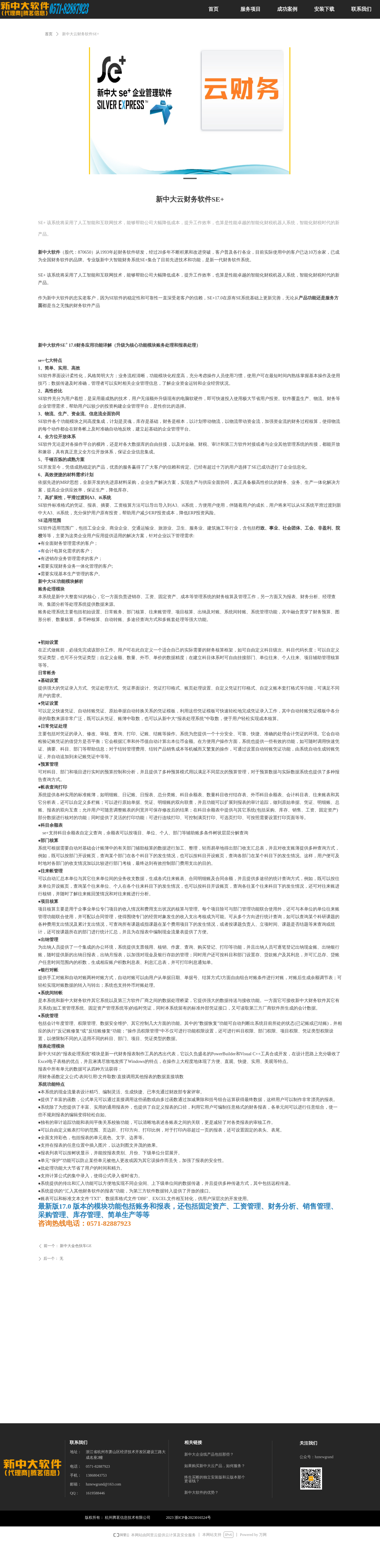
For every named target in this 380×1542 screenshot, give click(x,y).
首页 (49, 34)
